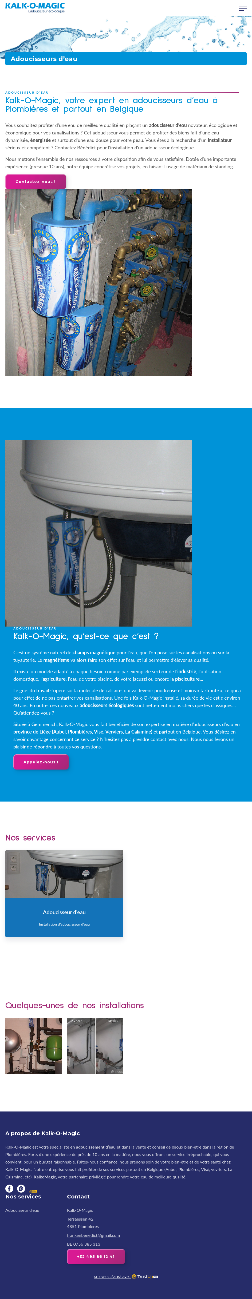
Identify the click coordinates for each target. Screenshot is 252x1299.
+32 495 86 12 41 (96, 1256)
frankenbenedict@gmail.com (93, 1235)
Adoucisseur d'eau (22, 1210)
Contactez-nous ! (35, 181)
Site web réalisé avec (126, 1277)
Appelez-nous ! (40, 762)
